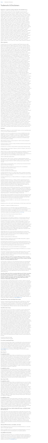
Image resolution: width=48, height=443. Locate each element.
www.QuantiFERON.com (12, 439)
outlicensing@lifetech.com (18, 297)
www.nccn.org (22, 212)
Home (2, 2)
